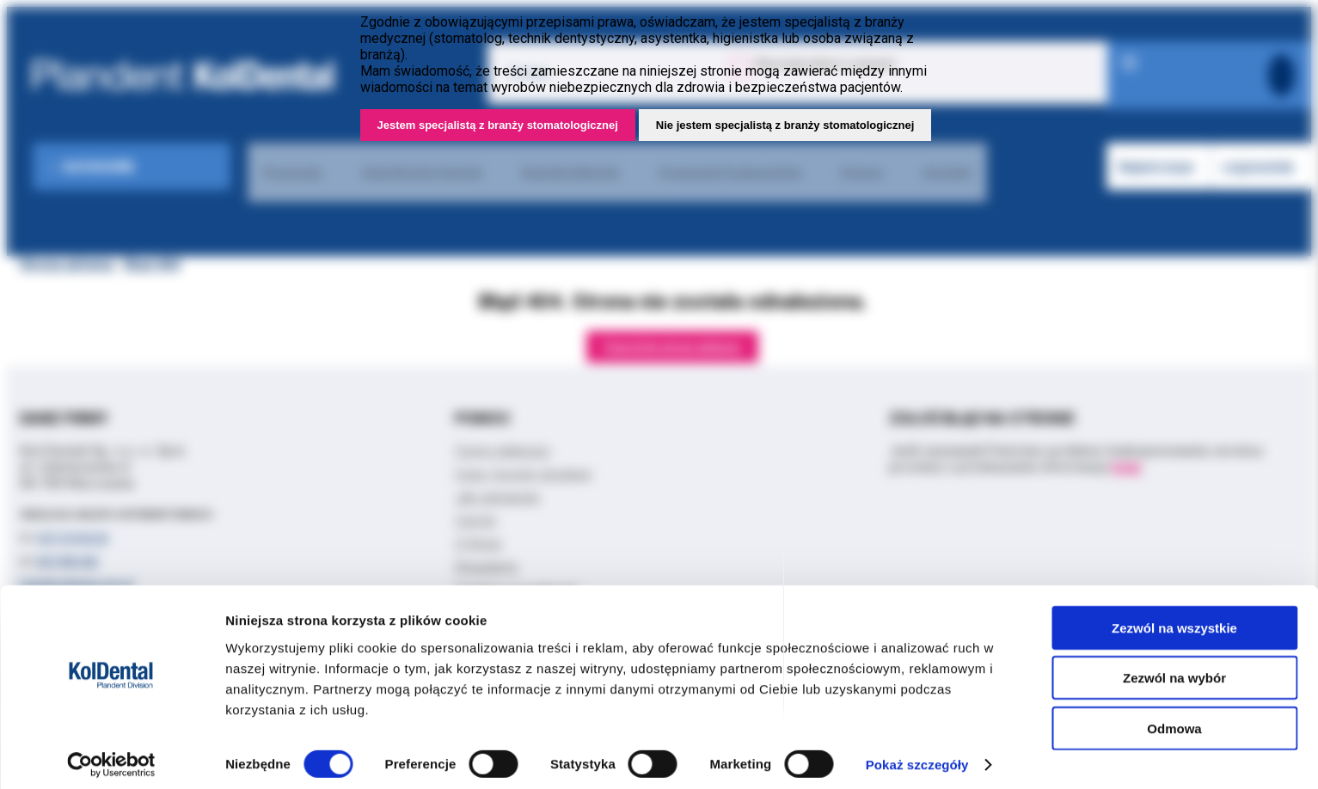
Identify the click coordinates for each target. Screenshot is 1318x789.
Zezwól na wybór (1174, 668)
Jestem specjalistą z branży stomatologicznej (497, 125)
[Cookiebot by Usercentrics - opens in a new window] (111, 755)
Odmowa (1174, 718)
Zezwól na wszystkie (1174, 617)
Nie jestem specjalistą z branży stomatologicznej (785, 125)
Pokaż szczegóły (917, 755)
